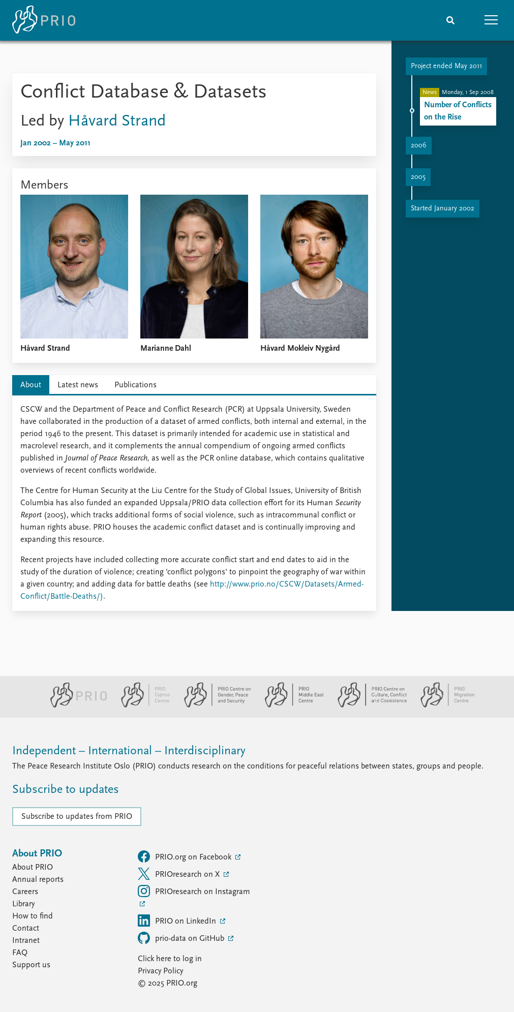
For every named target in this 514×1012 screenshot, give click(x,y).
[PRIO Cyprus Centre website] (141, 705)
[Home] (43, 20)
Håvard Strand (117, 121)
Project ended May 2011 (446, 66)
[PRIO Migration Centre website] (442, 705)
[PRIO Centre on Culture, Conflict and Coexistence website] (367, 705)
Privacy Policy (160, 971)
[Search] (450, 20)
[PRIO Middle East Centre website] (290, 705)
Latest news (77, 385)
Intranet (26, 941)
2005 (418, 177)
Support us (31, 965)
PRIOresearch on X (180, 874)
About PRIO (32, 868)
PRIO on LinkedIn (178, 920)
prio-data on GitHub (182, 938)
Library (23, 904)
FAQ (19, 953)
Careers (25, 892)
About (30, 385)
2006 (419, 145)
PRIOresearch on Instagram (194, 891)
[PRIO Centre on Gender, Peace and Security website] (213, 705)
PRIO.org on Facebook (185, 856)
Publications (135, 385)
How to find (32, 916)
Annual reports (38, 880)
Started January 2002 (442, 208)
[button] (491, 20)
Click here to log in (170, 959)
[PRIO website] (74, 705)
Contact (25, 929)
